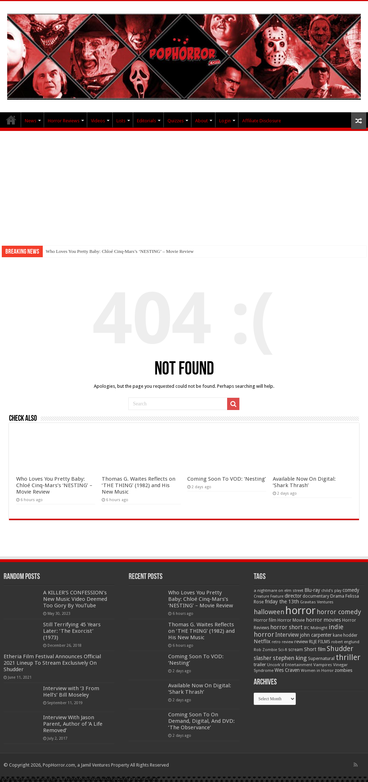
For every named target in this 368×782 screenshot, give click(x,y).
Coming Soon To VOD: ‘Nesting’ (226, 479)
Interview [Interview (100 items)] (287, 635)
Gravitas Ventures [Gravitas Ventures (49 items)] (317, 601)
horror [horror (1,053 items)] (300, 610)
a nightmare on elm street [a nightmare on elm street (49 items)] (278, 590)
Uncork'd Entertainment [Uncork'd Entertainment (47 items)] (289, 665)
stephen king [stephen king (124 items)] (290, 657)
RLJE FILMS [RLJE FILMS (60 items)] (319, 641)
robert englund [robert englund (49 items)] (345, 641)
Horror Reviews (63, 120)
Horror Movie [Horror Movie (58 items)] (291, 620)
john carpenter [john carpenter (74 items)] (316, 635)
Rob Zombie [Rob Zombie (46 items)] (265, 649)
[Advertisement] (184, 185)
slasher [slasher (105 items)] (263, 658)
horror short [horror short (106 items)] (286, 627)
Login (225, 120)
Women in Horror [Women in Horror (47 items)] (317, 670)
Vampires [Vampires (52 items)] (322, 664)
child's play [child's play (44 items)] (331, 590)
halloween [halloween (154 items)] (269, 612)
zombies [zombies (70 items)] (344, 670)
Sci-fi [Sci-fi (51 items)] (282, 649)
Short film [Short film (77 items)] (315, 649)
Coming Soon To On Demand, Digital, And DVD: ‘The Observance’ (201, 721)
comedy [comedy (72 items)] (350, 590)
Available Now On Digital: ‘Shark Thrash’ (304, 482)
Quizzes (175, 120)
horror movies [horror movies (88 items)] (323, 620)
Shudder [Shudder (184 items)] (340, 649)
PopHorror (11, 119)
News (30, 120)
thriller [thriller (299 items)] (348, 657)
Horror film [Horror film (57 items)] (265, 620)
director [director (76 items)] (293, 596)
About (201, 120)
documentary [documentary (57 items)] (316, 596)
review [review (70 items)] (301, 641)
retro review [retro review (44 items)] (282, 642)
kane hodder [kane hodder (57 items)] (345, 635)
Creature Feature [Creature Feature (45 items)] (269, 596)
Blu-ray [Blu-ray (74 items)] (312, 590)
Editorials (146, 120)
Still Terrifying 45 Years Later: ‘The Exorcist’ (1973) (72, 631)
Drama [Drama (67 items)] (337, 596)
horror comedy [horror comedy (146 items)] (339, 612)
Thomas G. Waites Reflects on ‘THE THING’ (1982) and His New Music (138, 485)
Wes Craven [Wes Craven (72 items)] (287, 670)
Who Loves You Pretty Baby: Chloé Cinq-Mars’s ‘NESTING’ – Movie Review (120, 251)
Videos (98, 120)
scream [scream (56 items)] (295, 649)
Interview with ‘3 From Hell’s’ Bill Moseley (71, 691)
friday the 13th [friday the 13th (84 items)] (282, 601)
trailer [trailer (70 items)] (260, 664)
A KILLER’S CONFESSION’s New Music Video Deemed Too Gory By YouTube (75, 599)
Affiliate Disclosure (261, 120)
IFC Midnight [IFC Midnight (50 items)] (315, 627)
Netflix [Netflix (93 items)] (262, 641)
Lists (120, 120)
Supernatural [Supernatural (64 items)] (321, 658)
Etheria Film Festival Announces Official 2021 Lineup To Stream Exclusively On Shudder (52, 663)
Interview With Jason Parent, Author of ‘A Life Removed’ (72, 724)
